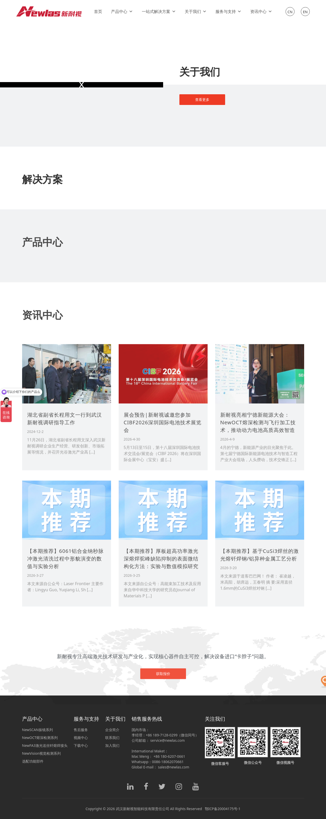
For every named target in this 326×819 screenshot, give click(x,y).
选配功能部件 (32, 761)
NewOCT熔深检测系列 (40, 737)
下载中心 (81, 745)
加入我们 (112, 745)
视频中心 (81, 737)
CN (290, 11)
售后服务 (81, 729)
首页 (98, 11)
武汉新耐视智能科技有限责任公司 (142, 808)
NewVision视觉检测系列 (41, 753)
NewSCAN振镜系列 (37, 729)
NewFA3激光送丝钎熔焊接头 (45, 745)
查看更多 (202, 99)
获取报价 (163, 691)
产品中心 (122, 11)
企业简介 (112, 729)
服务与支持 (228, 11)
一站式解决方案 (159, 11)
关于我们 (196, 11)
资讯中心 (261, 11)
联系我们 (112, 737)
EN (305, 11)
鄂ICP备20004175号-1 (223, 808)
